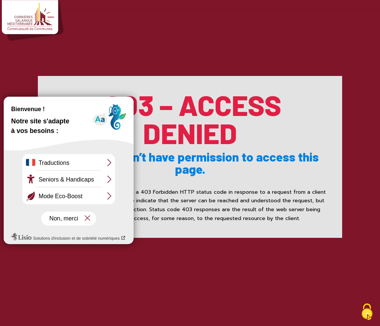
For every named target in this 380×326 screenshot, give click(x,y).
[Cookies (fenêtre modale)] (367, 313)
